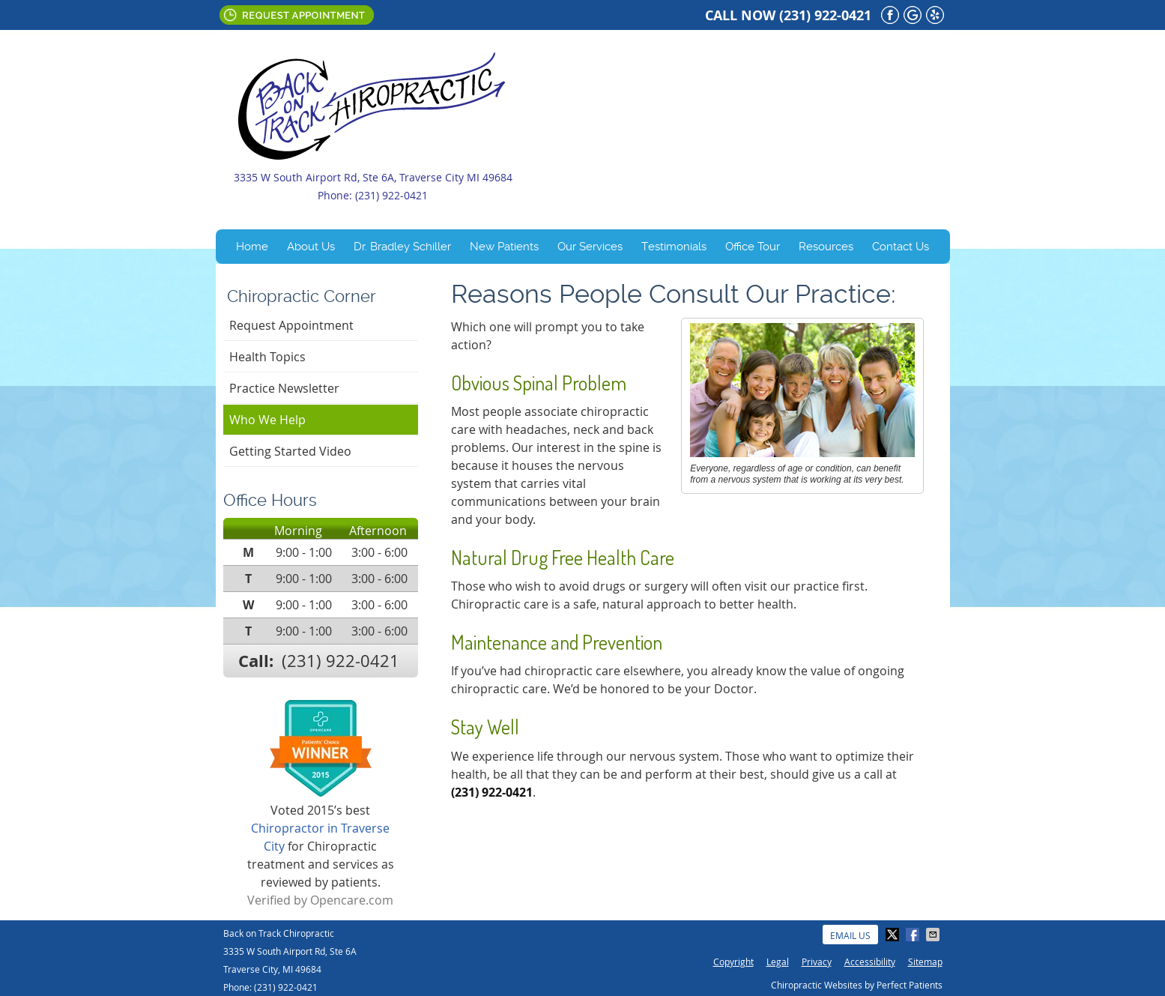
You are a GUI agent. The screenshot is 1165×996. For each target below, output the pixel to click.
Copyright (733, 962)
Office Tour (752, 246)
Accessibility (869, 962)
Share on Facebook (914, 934)
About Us (311, 246)
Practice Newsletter (284, 388)
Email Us (421, 15)
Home (252, 246)
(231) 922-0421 (825, 15)
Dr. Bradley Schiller (402, 246)
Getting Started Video (290, 451)
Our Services (590, 246)
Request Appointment (297, 15)
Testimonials (673, 246)
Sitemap (925, 962)
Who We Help (267, 419)
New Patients (504, 246)
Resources (826, 246)
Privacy (817, 962)
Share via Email (934, 934)
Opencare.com (351, 900)
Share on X (894, 934)
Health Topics (267, 356)
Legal (777, 962)
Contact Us (900, 246)
